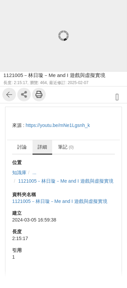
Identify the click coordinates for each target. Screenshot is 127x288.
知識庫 (19, 172)
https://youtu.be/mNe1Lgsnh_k (58, 125)
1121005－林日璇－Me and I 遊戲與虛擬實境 (65, 181)
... (35, 172)
